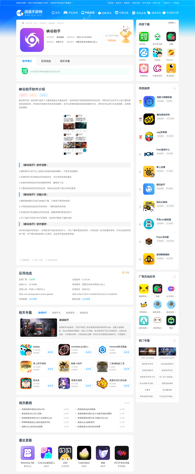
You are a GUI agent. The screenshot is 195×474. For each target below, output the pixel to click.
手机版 (176, 3)
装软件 (118, 3)
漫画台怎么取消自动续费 (32, 426)
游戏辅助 (51, 23)
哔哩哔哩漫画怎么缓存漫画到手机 (36, 422)
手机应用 (43, 23)
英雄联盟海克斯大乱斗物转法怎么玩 (93, 418)
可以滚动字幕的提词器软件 (167, 396)
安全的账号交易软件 (148, 383)
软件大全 (156, 3)
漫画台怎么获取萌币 (86, 422)
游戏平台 (33, 95)
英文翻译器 (167, 390)
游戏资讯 (43, 95)
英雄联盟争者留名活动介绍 (33, 409)
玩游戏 (110, 3)
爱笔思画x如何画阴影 (87, 409)
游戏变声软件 (167, 370)
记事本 (147, 390)
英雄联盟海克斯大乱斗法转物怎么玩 (37, 418)
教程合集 (136, 3)
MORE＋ (127, 403)
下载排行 (166, 3)
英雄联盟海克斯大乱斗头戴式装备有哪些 (95, 413)
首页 (35, 23)
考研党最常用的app (148, 396)
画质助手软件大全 (147, 377)
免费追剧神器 (167, 383)
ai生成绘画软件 (167, 364)
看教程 (127, 3)
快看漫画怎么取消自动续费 (89, 426)
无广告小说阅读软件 (167, 377)
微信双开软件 (147, 364)
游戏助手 (23, 95)
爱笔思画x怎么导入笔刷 (32, 413)
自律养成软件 (147, 370)
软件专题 (146, 3)
